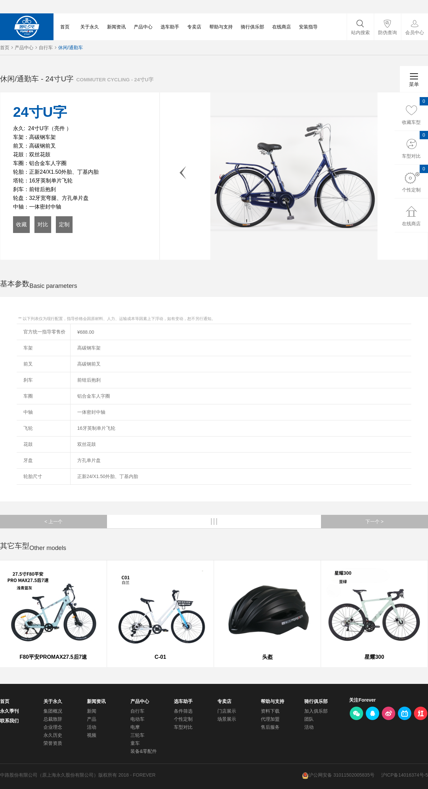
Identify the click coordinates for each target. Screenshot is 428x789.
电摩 (135, 727)
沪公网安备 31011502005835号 (341, 775)
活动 (91, 727)
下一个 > (374, 521)
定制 (64, 224)
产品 (91, 719)
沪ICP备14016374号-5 (404, 775)
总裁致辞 (52, 719)
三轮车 (137, 735)
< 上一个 (53, 521)
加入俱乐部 (316, 711)
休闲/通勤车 (70, 47)
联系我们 (9, 720)
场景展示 (226, 719)
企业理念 (52, 727)
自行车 (46, 47)
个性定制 (183, 719)
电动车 (137, 719)
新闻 (91, 711)
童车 (135, 743)
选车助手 (169, 26)
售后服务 (270, 727)
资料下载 (270, 711)
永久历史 (52, 735)
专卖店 (194, 26)
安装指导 (308, 26)
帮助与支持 (221, 26)
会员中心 (414, 32)
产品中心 (143, 26)
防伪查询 (387, 32)
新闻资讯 (116, 26)
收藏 (21, 224)
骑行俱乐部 (252, 26)
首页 (65, 26)
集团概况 (52, 711)
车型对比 (183, 727)
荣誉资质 (52, 743)
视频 (91, 735)
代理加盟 (270, 719)
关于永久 (89, 26)
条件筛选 (183, 711)
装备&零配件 (143, 751)
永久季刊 (9, 711)
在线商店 (281, 26)
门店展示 (226, 711)
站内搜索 (360, 32)
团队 (309, 719)
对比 (42, 224)
